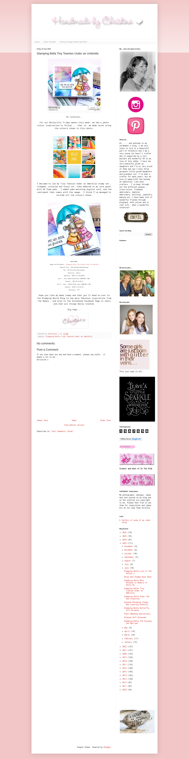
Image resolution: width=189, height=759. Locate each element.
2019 (125, 657)
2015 (125, 671)
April (127, 631)
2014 (125, 675)
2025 (125, 536)
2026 (125, 532)
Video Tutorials (49, 42)
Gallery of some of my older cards (136, 521)
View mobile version (74, 425)
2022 (125, 646)
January (128, 642)
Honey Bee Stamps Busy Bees (137, 577)
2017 (125, 664)
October (128, 553)
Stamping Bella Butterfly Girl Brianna (136, 609)
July (127, 564)
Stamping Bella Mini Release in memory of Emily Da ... (135, 582)
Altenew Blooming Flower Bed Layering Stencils (136, 603)
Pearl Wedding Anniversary (137, 614)
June (127, 568)
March (127, 635)
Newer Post (42, 420)
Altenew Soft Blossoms (135, 617)
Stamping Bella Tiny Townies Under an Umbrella (82, 264)
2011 (125, 686)
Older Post (105, 420)
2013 (125, 679)
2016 (125, 668)
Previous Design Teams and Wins (73, 42)
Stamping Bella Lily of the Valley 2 (138, 572)
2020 (125, 653)
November (129, 550)
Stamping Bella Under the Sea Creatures (136, 597)
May (126, 627)
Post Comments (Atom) (62, 431)
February (129, 638)
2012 (125, 682)
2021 (125, 650)
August (128, 560)
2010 (125, 689)
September (129, 557)
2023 (125, 543)
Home (37, 42)
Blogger (107, 747)
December (129, 546)
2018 (125, 661)
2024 (125, 539)
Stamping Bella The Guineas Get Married (138, 622)
